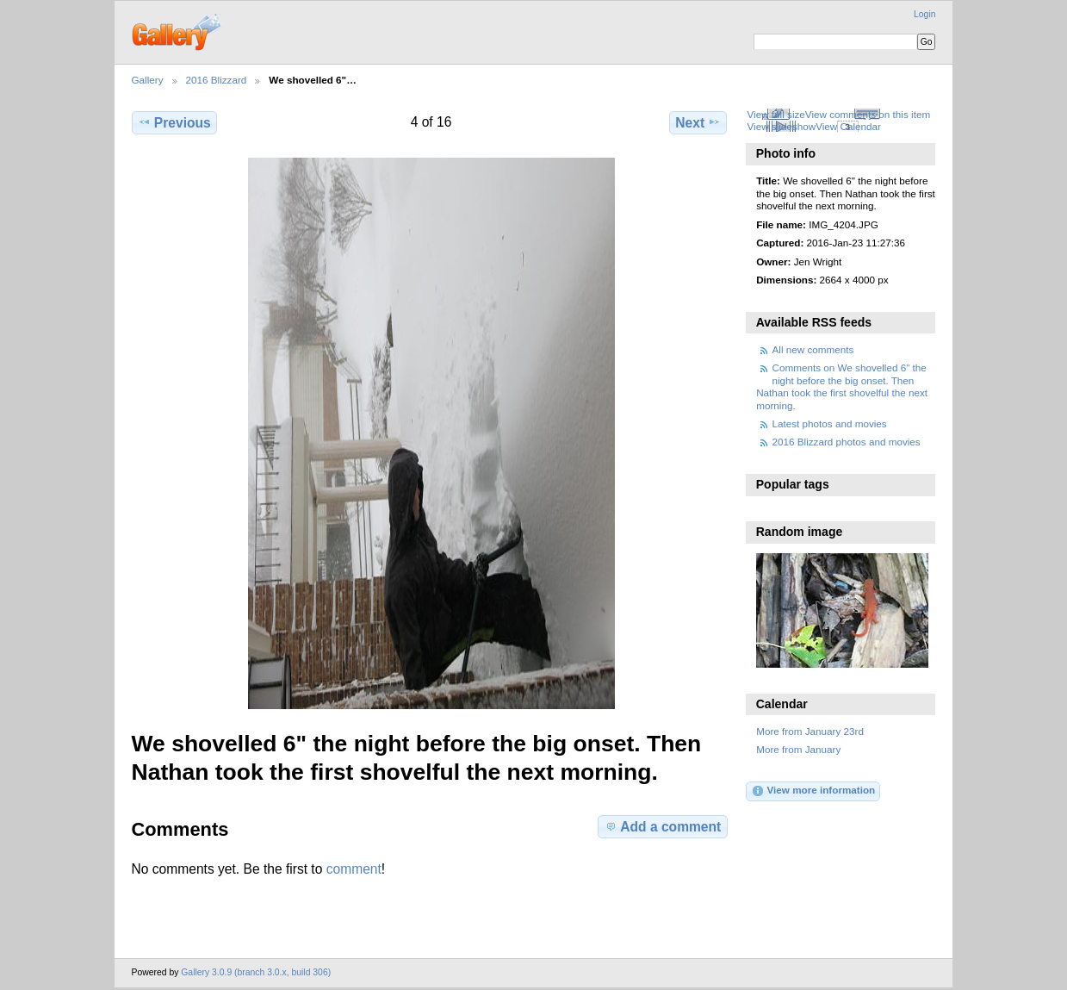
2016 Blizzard (216, 79)
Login (924, 14)
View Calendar (848, 126)
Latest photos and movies (829, 423)
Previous (174, 122)
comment (354, 869)
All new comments (813, 349)
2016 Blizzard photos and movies (846, 441)
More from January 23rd (810, 731)
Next (698, 122)
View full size (775, 114)
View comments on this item (867, 114)
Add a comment (662, 826)
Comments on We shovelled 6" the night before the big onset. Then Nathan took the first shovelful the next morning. (841, 386)
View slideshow (781, 126)
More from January (798, 749)
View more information (813, 791)
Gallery (148, 79)
